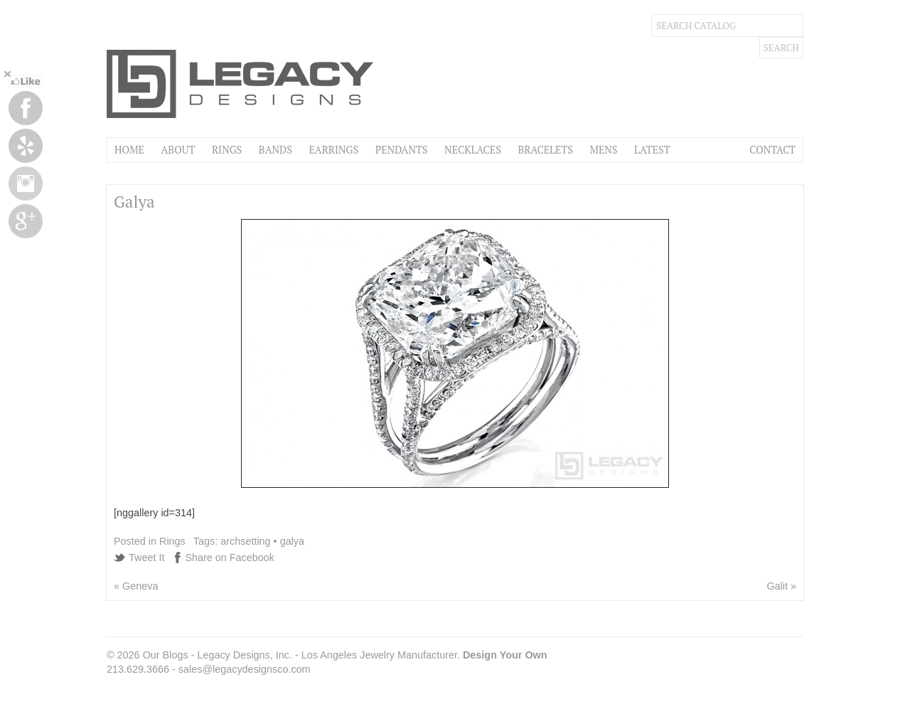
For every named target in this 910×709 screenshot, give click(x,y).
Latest (652, 149)
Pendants (401, 149)
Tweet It (146, 557)
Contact (772, 149)
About (178, 149)
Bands (275, 149)
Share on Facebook (229, 557)
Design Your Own (505, 655)
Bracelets (545, 149)
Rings (227, 149)
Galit (777, 586)
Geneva (140, 586)
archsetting (245, 541)
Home (129, 149)
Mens (603, 149)
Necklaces (472, 149)
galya (292, 541)
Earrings (333, 149)
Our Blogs (165, 655)
